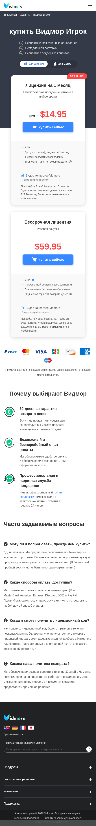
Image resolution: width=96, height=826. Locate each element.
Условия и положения (26, 818)
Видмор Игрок (61, 31)
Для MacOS (64, 63)
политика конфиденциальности (63, 818)
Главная (12, 14)
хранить (25, 14)
